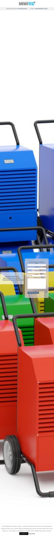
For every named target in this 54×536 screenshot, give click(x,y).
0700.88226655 (22, 8)
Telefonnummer (36, 272)
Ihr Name (36, 264)
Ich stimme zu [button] (23, 533)
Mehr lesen (32, 533)
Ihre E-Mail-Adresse (36, 268)
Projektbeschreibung (36, 283)
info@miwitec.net (41, 8)
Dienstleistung (36, 275)
